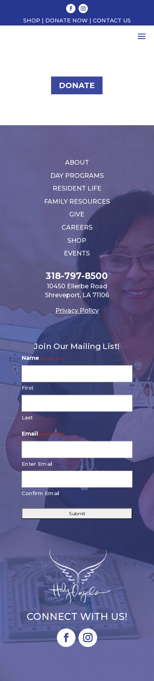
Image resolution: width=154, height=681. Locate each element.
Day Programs (77, 175)
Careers (77, 227)
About (77, 162)
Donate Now (66, 20)
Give (76, 214)
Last (27, 417)
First (28, 388)
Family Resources (77, 201)
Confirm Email (41, 493)
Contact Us (112, 20)
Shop (31, 20)
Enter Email (37, 463)
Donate (77, 85)
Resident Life (77, 188)
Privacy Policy (77, 310)
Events (77, 253)
